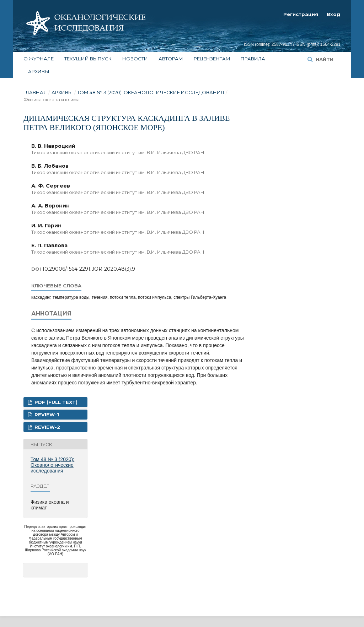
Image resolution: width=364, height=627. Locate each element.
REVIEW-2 (46, 427)
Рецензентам (212, 58)
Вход (334, 14)
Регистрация (300, 14)
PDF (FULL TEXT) (55, 402)
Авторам (171, 58)
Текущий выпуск (88, 58)
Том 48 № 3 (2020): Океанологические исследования (150, 92)
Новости (135, 58)
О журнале (38, 58)
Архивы (38, 71)
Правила (253, 58)
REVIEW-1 (46, 414)
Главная (35, 92)
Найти (323, 59)
